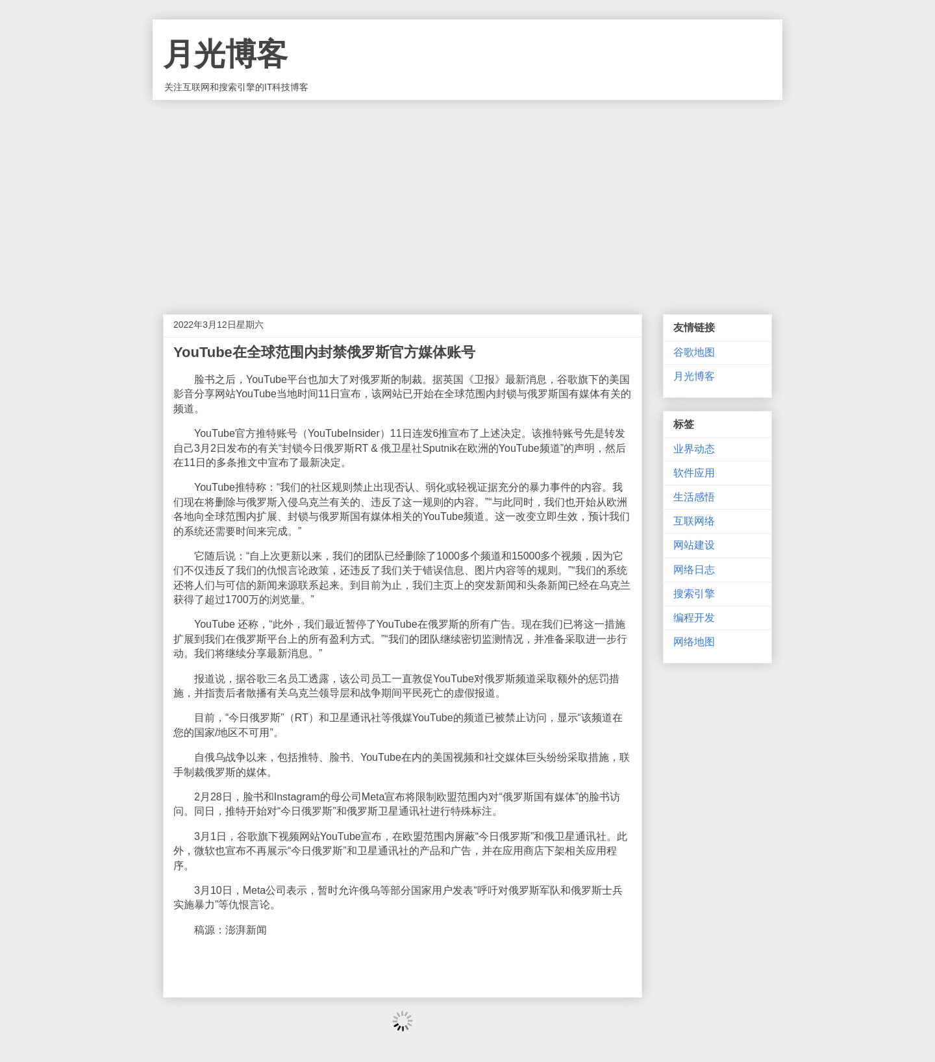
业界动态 (694, 448)
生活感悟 (694, 496)
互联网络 (694, 520)
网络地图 (694, 641)
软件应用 (694, 472)
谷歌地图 (694, 352)
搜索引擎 (694, 593)
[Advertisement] (467, 197)
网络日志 (694, 569)
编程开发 (694, 617)
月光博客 (225, 54)
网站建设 (694, 544)
